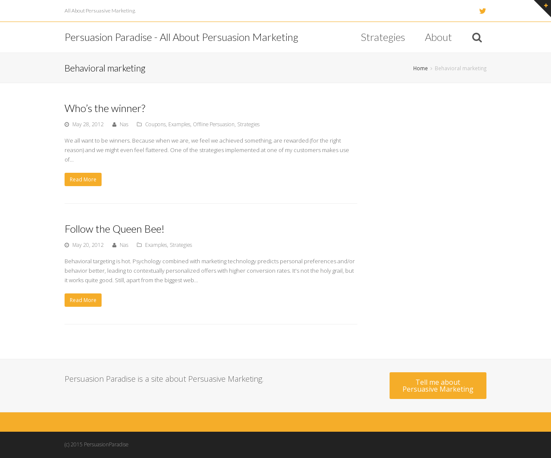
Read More (83, 179)
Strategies (248, 124)
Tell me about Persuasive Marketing (438, 385)
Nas (124, 124)
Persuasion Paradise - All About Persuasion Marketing (181, 37)
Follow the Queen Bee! (114, 228)
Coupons (155, 124)
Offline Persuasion (214, 124)
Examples (179, 124)
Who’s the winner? (105, 108)
